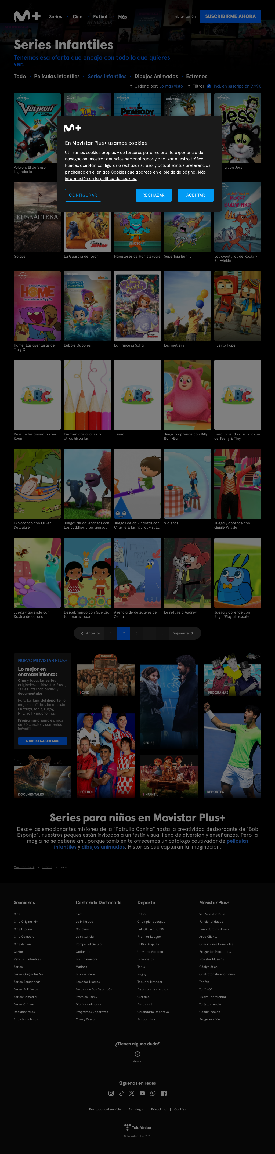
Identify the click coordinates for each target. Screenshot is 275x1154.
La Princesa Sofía (129, 345)
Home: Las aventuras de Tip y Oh (34, 347)
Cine (77, 16)
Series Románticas (27, 982)
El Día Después (148, 944)
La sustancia (85, 937)
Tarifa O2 (206, 989)
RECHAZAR (154, 195)
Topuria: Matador (150, 982)
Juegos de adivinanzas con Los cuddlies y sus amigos (86, 525)
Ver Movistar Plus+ (212, 914)
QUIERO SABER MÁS (42, 741)
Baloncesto (146, 959)
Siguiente (181, 633)
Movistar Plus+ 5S (211, 959)
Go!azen (21, 256)
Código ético (208, 967)
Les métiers (174, 345)
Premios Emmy (86, 997)
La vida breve (85, 974)
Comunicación (209, 1012)
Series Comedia (25, 997)
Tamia (119, 434)
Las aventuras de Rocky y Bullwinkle (235, 258)
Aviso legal (136, 1109)
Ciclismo (144, 997)
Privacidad (159, 1109)
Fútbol (100, 16)
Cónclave (82, 929)
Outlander (83, 952)
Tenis (141, 967)
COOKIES (180, 1109)
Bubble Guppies (77, 345)
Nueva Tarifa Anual (213, 997)
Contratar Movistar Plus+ (217, 974)
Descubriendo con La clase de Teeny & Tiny (237, 436)
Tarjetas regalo (210, 1004)
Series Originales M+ (28, 974)
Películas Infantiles (27, 959)
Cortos (18, 952)
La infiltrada (84, 922)
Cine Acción (22, 944)
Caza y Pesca (85, 1019)
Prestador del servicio (105, 1109)
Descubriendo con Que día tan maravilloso (86, 614)
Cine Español (23, 929)
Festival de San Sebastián (94, 989)
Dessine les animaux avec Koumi (35, 436)
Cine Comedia (24, 937)
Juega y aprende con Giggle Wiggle (232, 525)
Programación (209, 1019)
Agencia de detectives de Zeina (135, 614)
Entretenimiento (26, 1019)
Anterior (93, 633)
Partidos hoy (146, 1019)
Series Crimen (24, 1004)
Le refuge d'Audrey (180, 612)
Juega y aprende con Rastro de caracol (31, 614)
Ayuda (137, 1057)
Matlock (81, 967)
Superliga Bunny (177, 256)
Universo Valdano (150, 952)
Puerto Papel (225, 345)
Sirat (79, 914)
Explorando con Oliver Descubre (32, 525)
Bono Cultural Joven (214, 929)
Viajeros (171, 523)
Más (122, 17)
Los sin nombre (87, 959)
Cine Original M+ (26, 922)
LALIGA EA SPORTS (151, 929)
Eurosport (145, 1004)
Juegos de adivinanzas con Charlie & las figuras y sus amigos (137, 525)
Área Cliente (208, 937)
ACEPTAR (195, 195)
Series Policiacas (26, 989)
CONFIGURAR (83, 195)
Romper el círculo (89, 944)
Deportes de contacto (153, 989)
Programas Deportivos (92, 1012)
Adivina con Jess (228, 167)
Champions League (151, 922)
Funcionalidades (211, 922)
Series (55, 16)
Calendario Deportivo (153, 1012)
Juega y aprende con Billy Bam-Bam (185, 436)
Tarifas (204, 982)
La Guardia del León (81, 256)
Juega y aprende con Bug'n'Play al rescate (232, 614)
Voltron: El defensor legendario (30, 169)
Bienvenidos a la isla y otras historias (82, 436)
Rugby (142, 974)
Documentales (24, 1012)
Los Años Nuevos (88, 982)
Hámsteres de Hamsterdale (137, 256)
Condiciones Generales (216, 944)
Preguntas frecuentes (215, 952)
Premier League (149, 937)
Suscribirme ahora (230, 16)
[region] (139, 164)
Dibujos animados (89, 1004)
